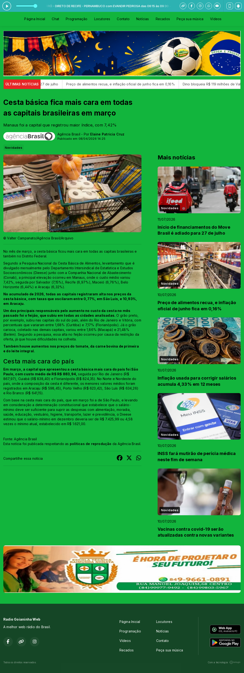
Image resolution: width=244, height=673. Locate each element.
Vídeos (215, 19)
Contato (123, 19)
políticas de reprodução (91, 444)
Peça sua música (190, 19)
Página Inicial (34, 19)
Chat (55, 19)
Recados (163, 19)
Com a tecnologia (224, 662)
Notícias (142, 19)
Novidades (13, 147)
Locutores (102, 19)
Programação (76, 19)
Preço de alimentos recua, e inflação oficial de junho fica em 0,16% (131, 84)
